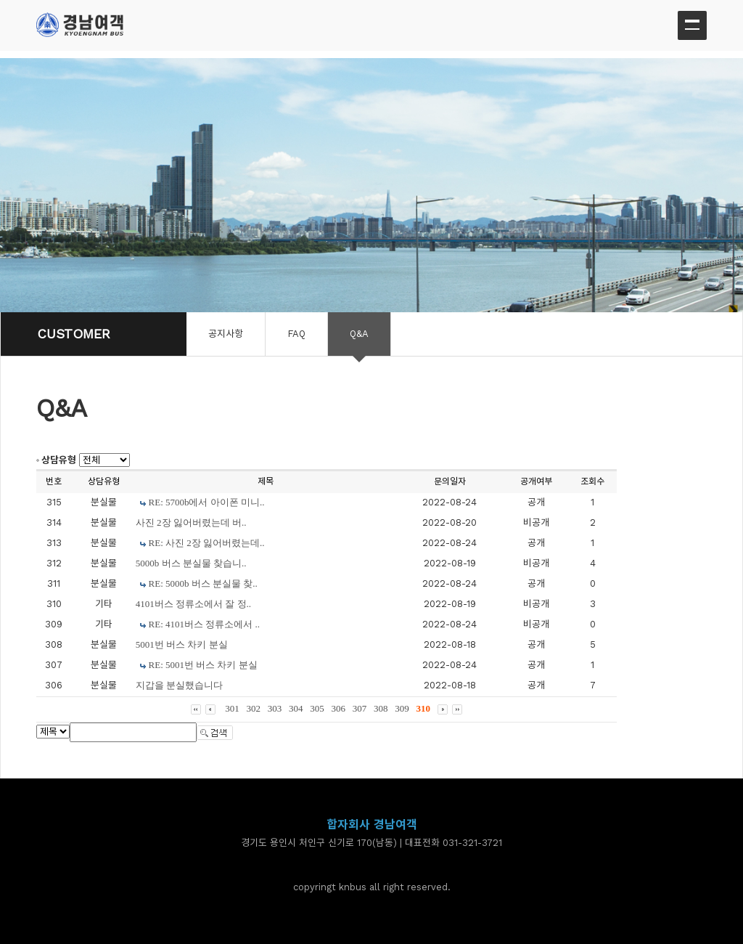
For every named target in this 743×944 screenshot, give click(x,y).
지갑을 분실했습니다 (179, 685)
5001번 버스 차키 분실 (182, 644)
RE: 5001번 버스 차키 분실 (203, 664)
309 (402, 708)
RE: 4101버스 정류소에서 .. (204, 624)
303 (275, 708)
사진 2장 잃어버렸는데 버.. (191, 522)
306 (339, 708)
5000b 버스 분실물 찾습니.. (191, 563)
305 (317, 708)
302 (254, 708)
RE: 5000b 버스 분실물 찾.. (203, 583)
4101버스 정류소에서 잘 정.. (193, 603)
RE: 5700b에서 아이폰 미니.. (207, 502)
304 (296, 708)
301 (232, 708)
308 (381, 708)
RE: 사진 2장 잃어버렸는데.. (207, 542)
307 (360, 708)
